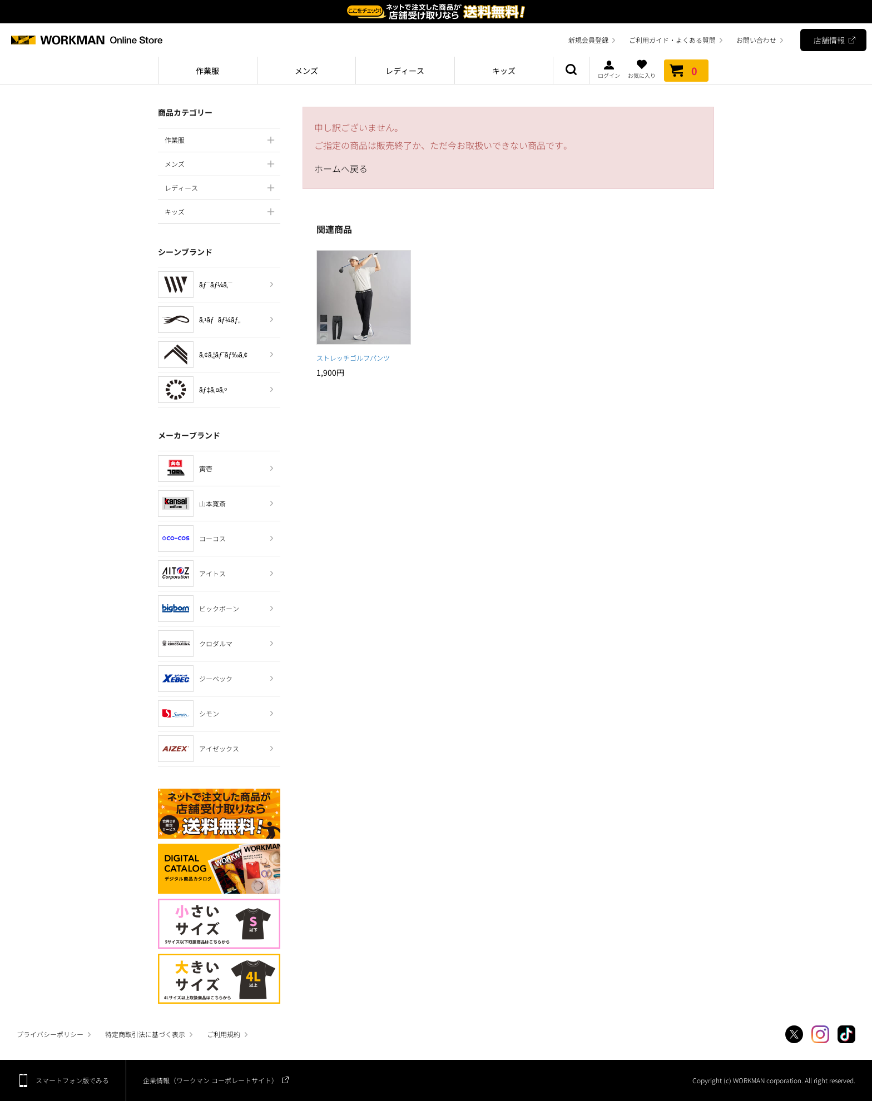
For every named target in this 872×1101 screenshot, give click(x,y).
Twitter (794, 1034)
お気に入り (642, 68)
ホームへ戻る (341, 168)
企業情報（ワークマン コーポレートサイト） (210, 1080)
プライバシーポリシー (50, 1034)
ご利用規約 (223, 1034)
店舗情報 (829, 40)
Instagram (820, 1034)
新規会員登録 (588, 39)
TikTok (846, 1034)
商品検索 (571, 70)
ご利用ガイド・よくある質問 (672, 39)
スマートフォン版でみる (72, 1080)
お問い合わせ (756, 39)
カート (686, 70)
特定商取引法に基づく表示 (145, 1034)
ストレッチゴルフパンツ (353, 357)
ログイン (609, 68)
